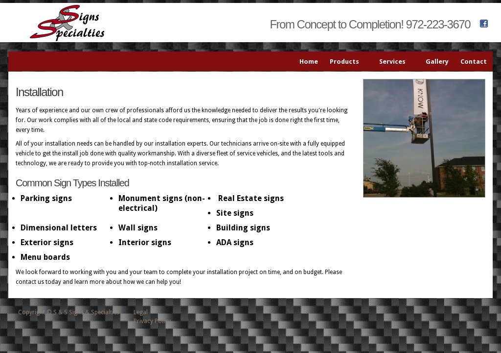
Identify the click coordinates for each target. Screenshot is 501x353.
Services (394, 62)
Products (346, 62)
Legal (141, 312)
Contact (473, 61)
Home (308, 61)
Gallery (437, 61)
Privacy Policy (152, 321)
